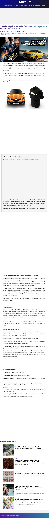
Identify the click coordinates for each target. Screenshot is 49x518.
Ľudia (29, 5)
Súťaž (9, 34)
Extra (39, 33)
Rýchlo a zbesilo (4, 34)
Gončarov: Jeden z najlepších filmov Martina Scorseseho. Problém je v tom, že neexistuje (27, 460)
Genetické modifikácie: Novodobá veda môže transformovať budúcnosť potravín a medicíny (28, 447)
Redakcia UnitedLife (17, 33)
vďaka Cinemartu (36, 283)
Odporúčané (37, 5)
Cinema (35, 33)
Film (41, 33)
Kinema (43, 33)
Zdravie (32, 5)
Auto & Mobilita (24, 5)
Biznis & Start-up (16, 5)
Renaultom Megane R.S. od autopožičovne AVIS (14, 67)
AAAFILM (32, 33)
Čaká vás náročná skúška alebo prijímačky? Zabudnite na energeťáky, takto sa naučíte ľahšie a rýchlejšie (29, 488)
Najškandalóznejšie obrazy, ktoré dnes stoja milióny (29, 473)
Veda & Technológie (8, 5)
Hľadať (43, 5)
